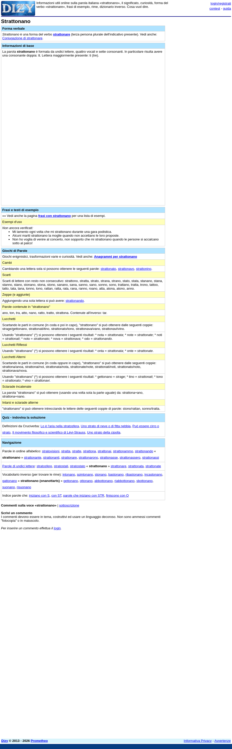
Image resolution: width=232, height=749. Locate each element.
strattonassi (150, 457)
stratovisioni (51, 451)
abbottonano (103, 481)
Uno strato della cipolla (103, 432)
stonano (100, 474)
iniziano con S (39, 495)
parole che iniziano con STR (83, 495)
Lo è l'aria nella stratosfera (60, 426)
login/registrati (221, 3)
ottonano (86, 481)
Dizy (4, 741)
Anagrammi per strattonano (115, 256)
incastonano (153, 474)
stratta (65, 451)
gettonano (70, 481)
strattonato (108, 269)
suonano (8, 487)
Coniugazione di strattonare (22, 38)
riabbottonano (125, 481)
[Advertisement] (193, 565)
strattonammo (123, 451)
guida (227, 8)
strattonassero (130, 457)
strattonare (61, 34)
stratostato (77, 466)
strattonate (153, 466)
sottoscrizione (69, 505)
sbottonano (144, 481)
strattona (89, 451)
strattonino (143, 269)
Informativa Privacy (198, 741)
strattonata (136, 466)
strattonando (75, 301)
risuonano (24, 487)
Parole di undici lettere (18, 466)
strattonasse (109, 457)
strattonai (104, 451)
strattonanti (51, 457)
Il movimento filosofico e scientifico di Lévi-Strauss (48, 432)
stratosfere (44, 466)
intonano (68, 474)
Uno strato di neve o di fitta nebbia (106, 426)
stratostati (61, 466)
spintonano (85, 474)
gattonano (9, 481)
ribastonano (134, 474)
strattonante (32, 457)
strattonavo (126, 269)
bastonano (116, 474)
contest (215, 8)
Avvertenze (222, 741)
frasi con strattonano (54, 216)
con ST (56, 495)
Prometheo (39, 741)
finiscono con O (117, 495)
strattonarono (88, 457)
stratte (76, 451)
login (57, 528)
